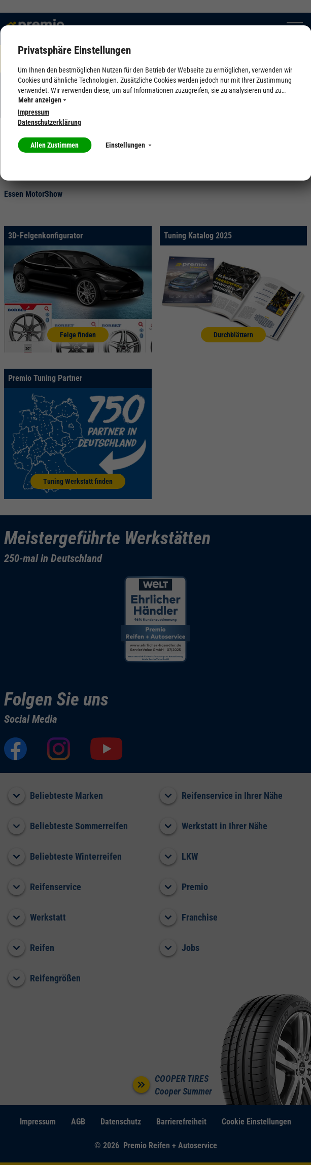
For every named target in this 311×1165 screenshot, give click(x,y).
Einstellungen (128, 145)
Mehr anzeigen (42, 100)
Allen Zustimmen (54, 145)
